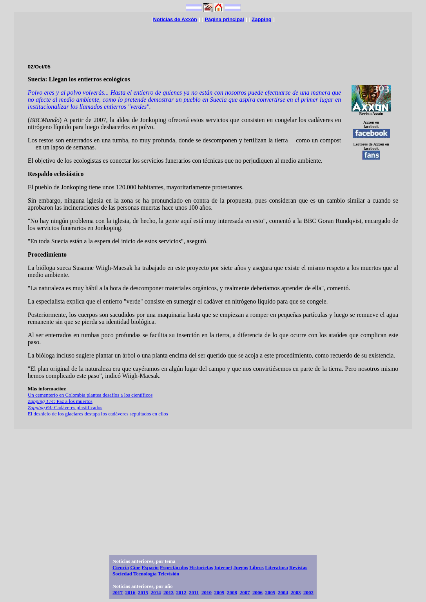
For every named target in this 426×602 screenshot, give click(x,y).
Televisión (168, 574)
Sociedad (122, 574)
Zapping (262, 19)
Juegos (240, 567)
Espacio (149, 567)
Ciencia (120, 567)
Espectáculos (174, 567)
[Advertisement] (212, 40)
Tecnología (144, 574)
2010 (206, 592)
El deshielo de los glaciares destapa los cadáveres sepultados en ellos (98, 414)
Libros (256, 567)
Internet (223, 567)
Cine (135, 567)
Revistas (298, 567)
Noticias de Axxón (175, 19)
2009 (219, 592)
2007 (244, 592)
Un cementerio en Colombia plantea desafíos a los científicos (90, 395)
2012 (181, 592)
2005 (270, 592)
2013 (168, 592)
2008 (232, 592)
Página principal (224, 19)
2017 (117, 592)
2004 (283, 592)
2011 (194, 592)
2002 (308, 592)
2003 (295, 592)
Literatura (276, 567)
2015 (143, 592)
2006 (257, 592)
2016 (130, 592)
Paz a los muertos (60, 401)
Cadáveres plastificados (65, 407)
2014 (156, 592)
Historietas (201, 567)
